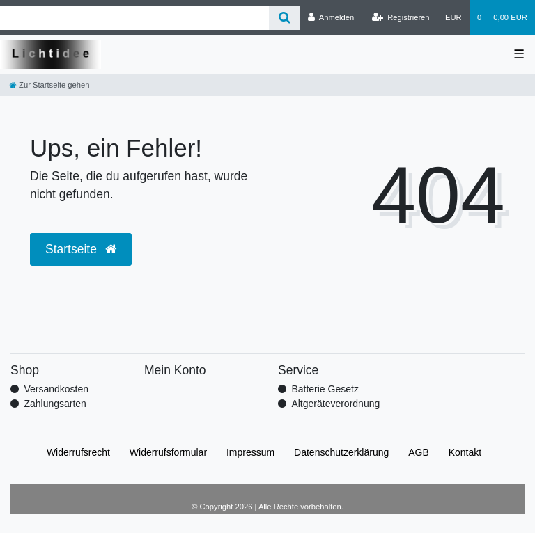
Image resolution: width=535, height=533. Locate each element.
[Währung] (453, 17)
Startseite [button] (80, 249)
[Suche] (284, 18)
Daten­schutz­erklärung (341, 452)
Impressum (250, 452)
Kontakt (465, 452)
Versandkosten (56, 389)
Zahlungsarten (55, 403)
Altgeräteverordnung (335, 403)
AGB (418, 452)
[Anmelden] (331, 17)
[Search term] (134, 18)
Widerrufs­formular (168, 452)
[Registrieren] (400, 17)
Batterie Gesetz (325, 389)
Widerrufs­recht (78, 452)
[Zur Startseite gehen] (49, 85)
